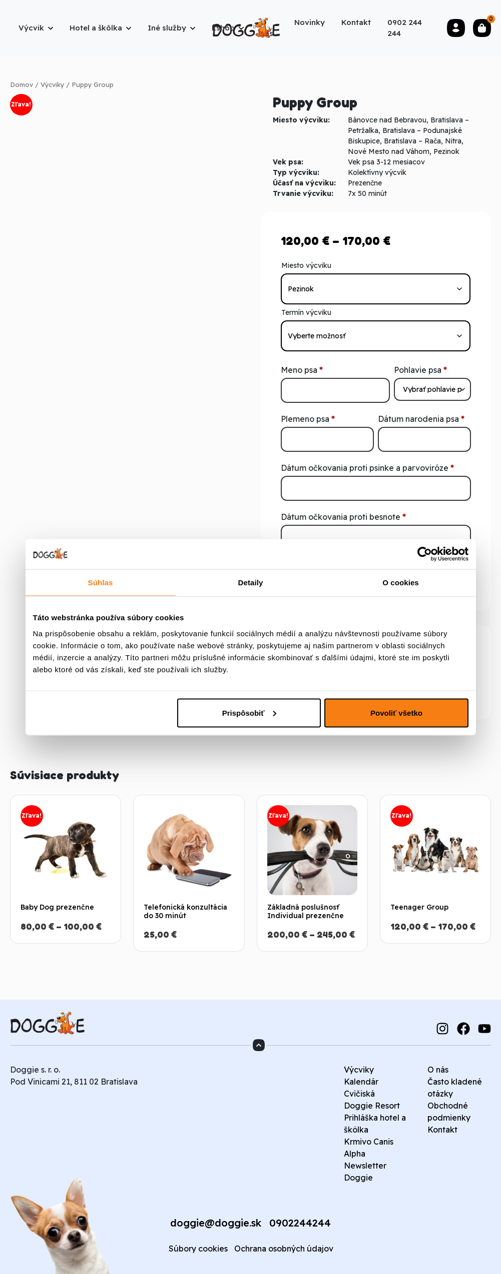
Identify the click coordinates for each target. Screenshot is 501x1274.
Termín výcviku (306, 312)
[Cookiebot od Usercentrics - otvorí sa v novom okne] (424, 553)
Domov (21, 84)
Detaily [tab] (250, 582)
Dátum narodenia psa (421, 419)
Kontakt (442, 1130)
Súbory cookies (198, 1249)
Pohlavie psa (420, 370)
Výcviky (52, 84)
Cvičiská (359, 1094)
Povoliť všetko (396, 712)
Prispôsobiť (249, 712)
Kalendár (361, 1082)
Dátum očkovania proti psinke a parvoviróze (367, 468)
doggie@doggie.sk (215, 1223)
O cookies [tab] (400, 582)
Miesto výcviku (306, 265)
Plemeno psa (308, 419)
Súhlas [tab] (100, 582)
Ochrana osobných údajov (283, 1249)
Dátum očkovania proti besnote (343, 517)
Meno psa (302, 370)
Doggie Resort (372, 1106)
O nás (437, 1070)
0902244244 (300, 1223)
